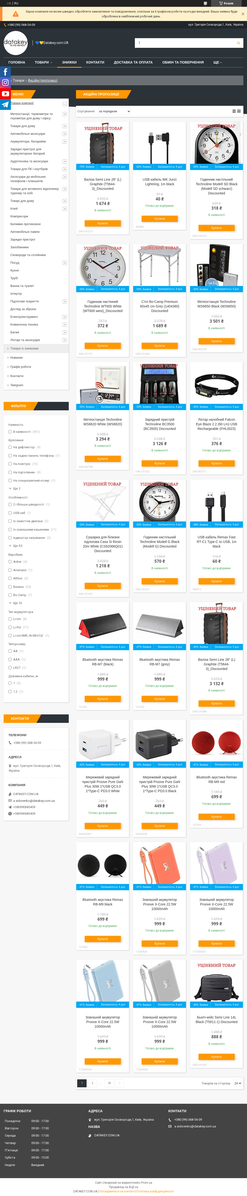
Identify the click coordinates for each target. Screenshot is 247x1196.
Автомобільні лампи (25, 232)
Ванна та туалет (22, 286)
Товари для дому (22, 126)
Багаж (14, 332)
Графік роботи (20, 367)
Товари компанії (22, 103)
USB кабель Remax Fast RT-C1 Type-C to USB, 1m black (216, 541)
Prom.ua (146, 1182)
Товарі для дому (22, 201)
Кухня (14, 270)
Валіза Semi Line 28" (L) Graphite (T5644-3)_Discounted (102, 184)
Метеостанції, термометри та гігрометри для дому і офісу (31, 116)
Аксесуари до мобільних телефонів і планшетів (28, 179)
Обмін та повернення (183, 62)
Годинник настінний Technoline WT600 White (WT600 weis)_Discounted (103, 306)
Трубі (14, 278)
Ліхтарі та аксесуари (25, 340)
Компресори (19, 216)
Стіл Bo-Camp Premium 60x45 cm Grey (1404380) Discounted (159, 306)
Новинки (16, 357)
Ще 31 (17, 603)
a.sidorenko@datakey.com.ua (34, 801)
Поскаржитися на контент (117, 1191)
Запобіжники (19, 247)
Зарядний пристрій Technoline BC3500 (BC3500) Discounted (160, 424)
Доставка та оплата (133, 62)
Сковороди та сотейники (28, 255)
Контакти (95, 62)
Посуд (14, 262)
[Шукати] (238, 43)
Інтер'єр (16, 293)
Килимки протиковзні (25, 224)
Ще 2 (17, 488)
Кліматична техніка (24, 324)
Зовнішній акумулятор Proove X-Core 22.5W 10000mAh (159, 904)
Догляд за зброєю (23, 309)
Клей (14, 208)
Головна (16, 62)
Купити (103, 223)
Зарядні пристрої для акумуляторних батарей (27, 151)
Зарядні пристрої (22, 239)
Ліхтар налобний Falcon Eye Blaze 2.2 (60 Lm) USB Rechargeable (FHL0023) (216, 424)
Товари (42, 62)
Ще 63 (17, 546)
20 (109, 1083)
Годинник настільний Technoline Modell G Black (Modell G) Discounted (159, 541)
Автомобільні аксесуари (27, 133)
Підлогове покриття (24, 301)
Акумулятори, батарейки (28, 141)
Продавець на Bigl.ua (123, 1187)
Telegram (16, 385)
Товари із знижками (24, 348)
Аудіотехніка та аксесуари (29, 161)
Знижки (69, 62)
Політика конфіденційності (155, 1191)
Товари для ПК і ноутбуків (29, 169)
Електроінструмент (24, 317)
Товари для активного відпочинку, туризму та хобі (34, 191)
